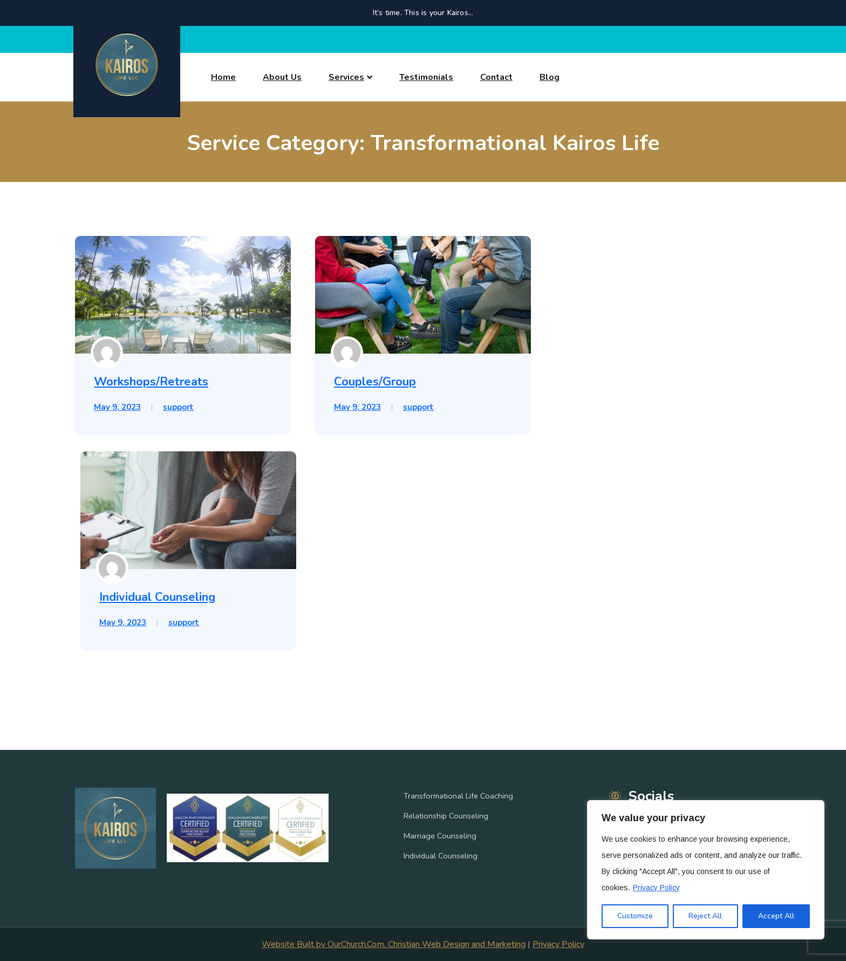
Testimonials (426, 77)
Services (346, 77)
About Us (282, 77)
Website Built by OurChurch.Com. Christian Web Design (365, 944)
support (178, 407)
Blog (550, 77)
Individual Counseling (157, 597)
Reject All (705, 916)
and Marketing (497, 944)
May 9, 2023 (117, 407)
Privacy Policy (656, 887)
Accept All (776, 916)
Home (223, 77)
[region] (705, 869)
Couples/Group (375, 382)
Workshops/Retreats (151, 382)
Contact (496, 77)
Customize (635, 916)
